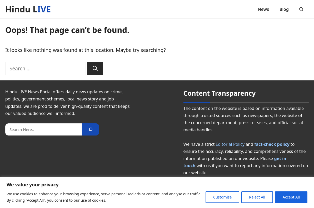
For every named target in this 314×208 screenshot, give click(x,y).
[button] (301, 9)
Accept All (291, 197)
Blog (284, 9)
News (263, 9)
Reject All (257, 197)
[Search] (95, 68)
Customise (222, 197)
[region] (157, 192)
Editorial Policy (230, 144)
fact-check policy (272, 144)
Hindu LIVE (28, 9)
